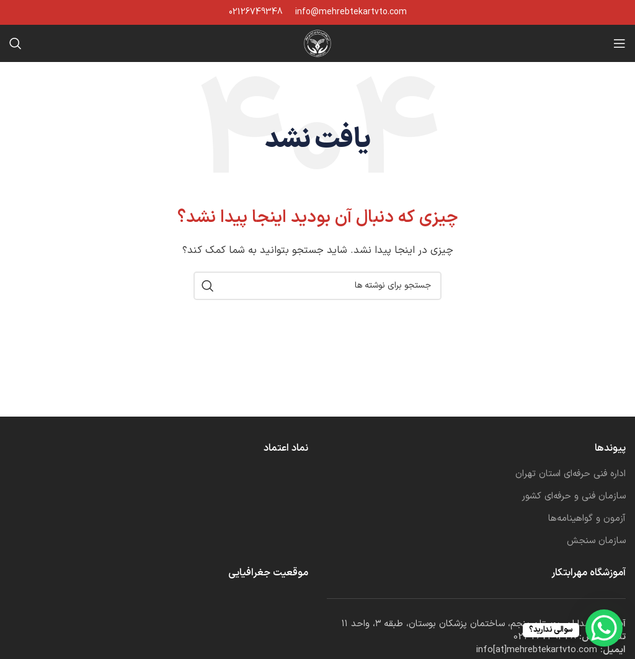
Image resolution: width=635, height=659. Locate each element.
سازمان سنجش (596, 541)
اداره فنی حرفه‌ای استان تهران (570, 474)
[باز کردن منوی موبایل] (619, 43)
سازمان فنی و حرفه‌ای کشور (574, 496)
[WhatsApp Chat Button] (604, 628)
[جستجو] (15, 43)
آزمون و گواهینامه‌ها (587, 518)
